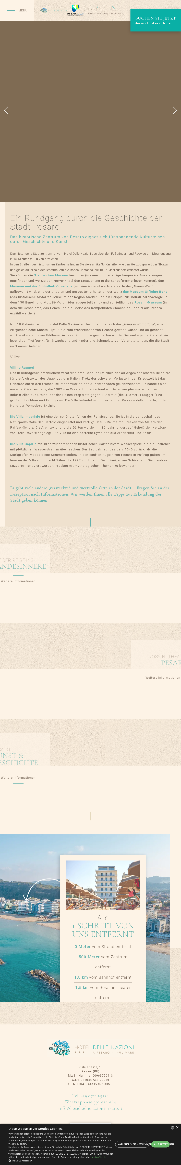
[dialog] (90, 1144)
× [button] (177, 1127)
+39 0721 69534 (95, 1096)
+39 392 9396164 (101, 1102)
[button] (61, 1160)
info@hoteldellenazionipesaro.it (90, 1108)
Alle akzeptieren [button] (162, 1144)
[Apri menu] (17, 10)
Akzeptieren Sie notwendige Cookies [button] (133, 1144)
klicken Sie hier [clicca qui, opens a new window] (99, 1157)
